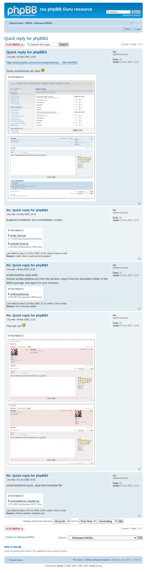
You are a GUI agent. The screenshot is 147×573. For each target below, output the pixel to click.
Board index (17, 23)
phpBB (60, 566)
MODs (29, 23)
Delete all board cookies (97, 559)
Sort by (84, 521)
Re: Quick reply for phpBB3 (27, 210)
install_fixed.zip (18, 235)
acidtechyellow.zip (19, 294)
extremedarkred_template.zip (24, 501)
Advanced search (131, 15)
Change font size (137, 22)
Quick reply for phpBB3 (26, 38)
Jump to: (62, 537)
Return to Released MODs (20, 537)
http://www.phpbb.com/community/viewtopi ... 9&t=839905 (41, 62)
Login (138, 29)
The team (77, 559)
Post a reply (14, 44)
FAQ (127, 29)
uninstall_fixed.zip (19, 244)
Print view (131, 22)
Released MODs (43, 23)
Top (139, 203)
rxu (13, 57)
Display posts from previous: (46, 521)
